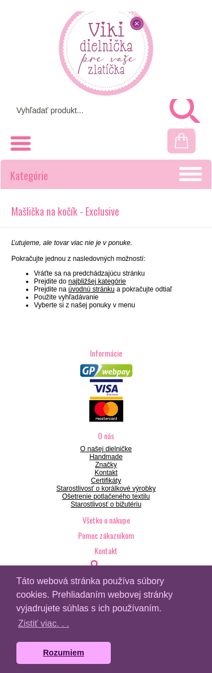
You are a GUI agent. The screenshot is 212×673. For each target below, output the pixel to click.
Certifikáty (106, 481)
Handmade (106, 457)
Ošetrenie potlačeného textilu (106, 496)
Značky (106, 465)
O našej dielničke (106, 449)
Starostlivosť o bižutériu (106, 504)
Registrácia (181, 11)
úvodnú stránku (91, 289)
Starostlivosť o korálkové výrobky (106, 488)
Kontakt (106, 473)
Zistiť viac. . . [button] (43, 623)
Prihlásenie (131, 11)
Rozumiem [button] (63, 652)
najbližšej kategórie (97, 281)
